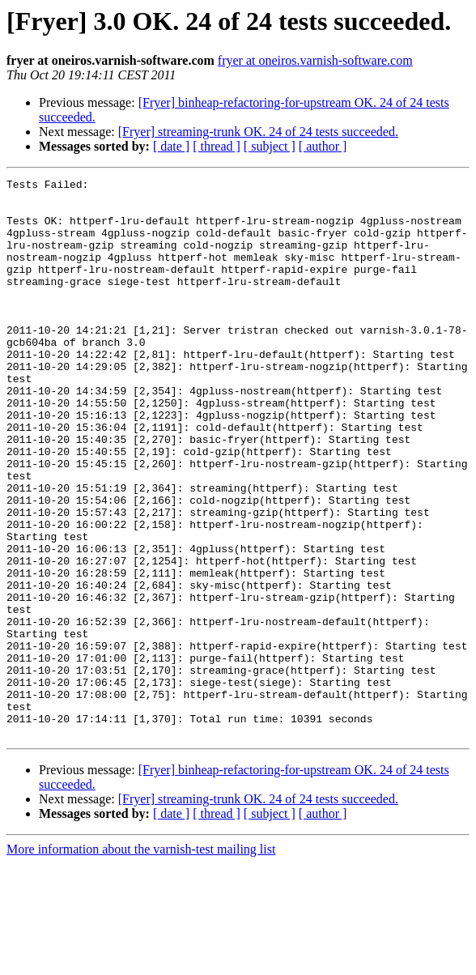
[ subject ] (269, 146)
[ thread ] (216, 146)
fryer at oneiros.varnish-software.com (315, 60)
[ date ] (171, 146)
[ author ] (323, 146)
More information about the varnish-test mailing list (140, 961)
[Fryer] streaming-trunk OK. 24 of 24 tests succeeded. (258, 131)
